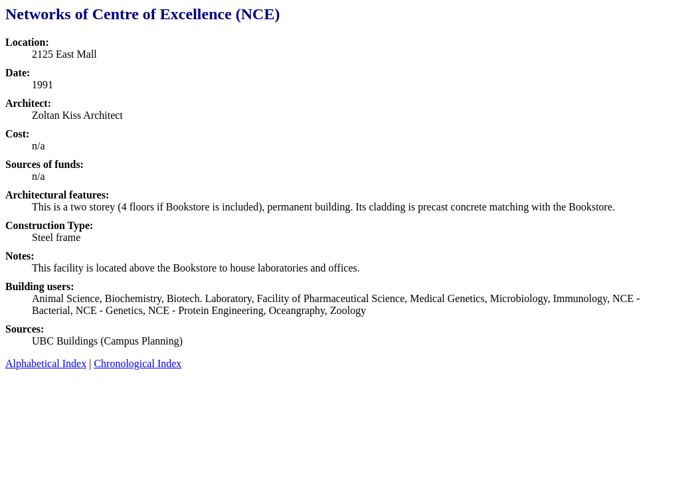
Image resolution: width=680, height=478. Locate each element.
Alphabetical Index (45, 363)
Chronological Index (137, 363)
